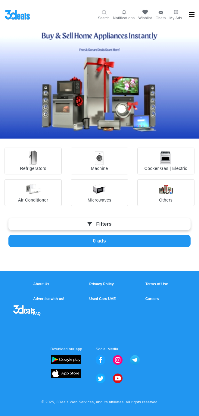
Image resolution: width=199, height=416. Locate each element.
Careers (152, 299)
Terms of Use (156, 284)
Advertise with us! (48, 299)
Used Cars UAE (102, 299)
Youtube (118, 378)
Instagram (118, 360)
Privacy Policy (101, 284)
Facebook (100, 360)
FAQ (37, 313)
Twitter (100, 378)
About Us (41, 284)
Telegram (135, 360)
